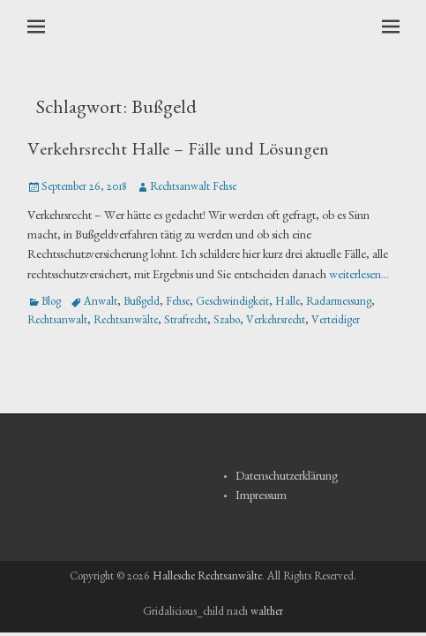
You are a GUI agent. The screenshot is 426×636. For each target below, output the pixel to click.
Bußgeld (141, 303)
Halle (287, 303)
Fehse (178, 303)
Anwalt (100, 303)
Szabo (226, 322)
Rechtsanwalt (57, 322)
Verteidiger (335, 322)
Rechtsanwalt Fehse (193, 188)
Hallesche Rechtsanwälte (207, 578)
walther (266, 613)
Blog (51, 303)
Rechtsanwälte (125, 322)
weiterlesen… (359, 276)
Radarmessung (338, 303)
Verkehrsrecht (275, 322)
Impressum (261, 497)
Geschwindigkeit (232, 303)
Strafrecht (185, 322)
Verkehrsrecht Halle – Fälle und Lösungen (178, 152)
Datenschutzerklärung (286, 478)
